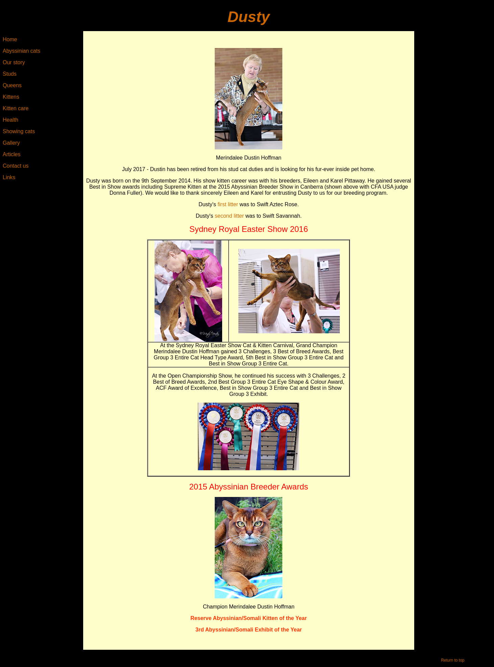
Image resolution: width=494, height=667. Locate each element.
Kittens (11, 97)
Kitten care (15, 108)
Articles (11, 154)
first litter (228, 204)
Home (10, 39)
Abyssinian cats (21, 51)
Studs (10, 74)
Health (10, 120)
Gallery (11, 143)
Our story (14, 62)
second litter (229, 216)
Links (9, 177)
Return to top (452, 660)
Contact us (15, 166)
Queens (12, 85)
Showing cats (19, 131)
